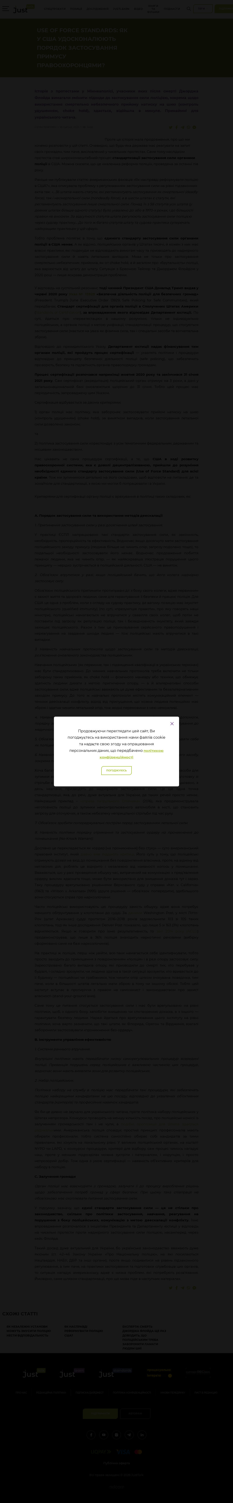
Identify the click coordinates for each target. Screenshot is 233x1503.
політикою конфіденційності (132, 753)
